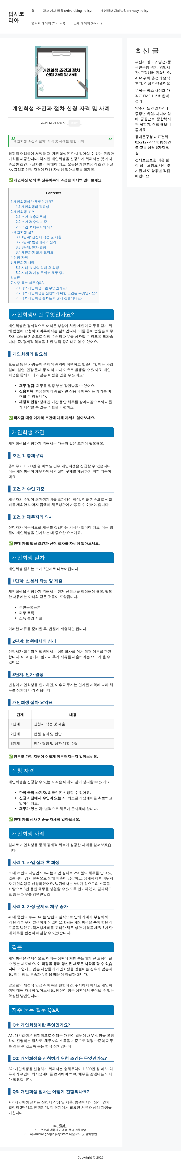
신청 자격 (19, 257)
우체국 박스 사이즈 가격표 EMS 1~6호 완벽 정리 (152, 95)
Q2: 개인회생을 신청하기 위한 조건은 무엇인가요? (56, 293)
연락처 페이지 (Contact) (48, 23)
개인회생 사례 (23, 262)
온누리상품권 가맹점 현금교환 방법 (63, 1130)
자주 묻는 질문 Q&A (27, 282)
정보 (62, 1125)
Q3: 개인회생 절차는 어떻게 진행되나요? (49, 298)
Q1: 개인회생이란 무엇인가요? (41, 288)
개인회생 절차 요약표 (34, 252)
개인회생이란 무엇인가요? (32, 201)
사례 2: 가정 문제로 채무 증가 (41, 272)
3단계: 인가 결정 (31, 247)
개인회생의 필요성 (32, 206)
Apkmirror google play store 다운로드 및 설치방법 (63, 1134)
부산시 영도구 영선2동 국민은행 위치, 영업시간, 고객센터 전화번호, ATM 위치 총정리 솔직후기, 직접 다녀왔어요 (153, 72)
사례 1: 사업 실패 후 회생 (37, 267)
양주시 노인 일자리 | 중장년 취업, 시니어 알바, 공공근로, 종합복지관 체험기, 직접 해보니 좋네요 (153, 119)
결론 (15, 277)
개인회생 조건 (23, 211)
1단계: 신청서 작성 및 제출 (38, 237)
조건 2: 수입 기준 (31, 221)
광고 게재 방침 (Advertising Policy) (67, 10)
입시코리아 (16, 16)
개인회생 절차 (23, 232)
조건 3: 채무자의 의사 (35, 227)
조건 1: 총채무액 (31, 216)
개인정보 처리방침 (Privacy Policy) (125, 10)
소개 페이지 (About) (87, 23)
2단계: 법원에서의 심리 (36, 242)
